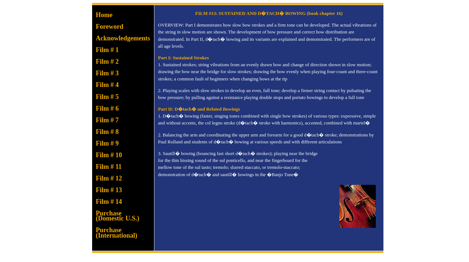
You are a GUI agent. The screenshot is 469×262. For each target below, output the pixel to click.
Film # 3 (107, 73)
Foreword (109, 26)
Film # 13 (109, 190)
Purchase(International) (116, 232)
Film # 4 (107, 84)
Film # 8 (107, 131)
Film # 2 (107, 61)
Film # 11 (109, 166)
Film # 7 (107, 120)
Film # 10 (109, 155)
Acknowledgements (123, 38)
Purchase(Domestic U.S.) (117, 216)
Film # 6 (107, 108)
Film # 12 (109, 178)
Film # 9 (107, 143)
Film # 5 (107, 96)
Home (104, 15)
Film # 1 (107, 49)
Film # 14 (109, 201)
